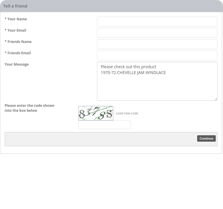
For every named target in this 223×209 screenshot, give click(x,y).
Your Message (17, 64)
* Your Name (16, 19)
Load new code (127, 113)
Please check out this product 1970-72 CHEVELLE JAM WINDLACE (157, 81)
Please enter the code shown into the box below (30, 108)
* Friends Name (18, 41)
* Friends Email (18, 53)
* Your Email (15, 30)
